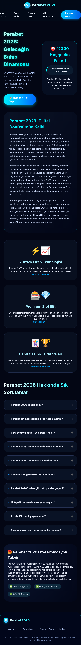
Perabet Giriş (69, 15)
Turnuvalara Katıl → (40, 366)
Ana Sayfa (3, 15)
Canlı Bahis (16, 15)
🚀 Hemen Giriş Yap (18, 99)
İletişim (62, 629)
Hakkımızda (11, 629)
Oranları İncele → (40, 274)
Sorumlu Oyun (47, 629)
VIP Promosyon (48, 15)
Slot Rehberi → (40, 322)
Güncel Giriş (28, 629)
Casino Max (31, 15)
